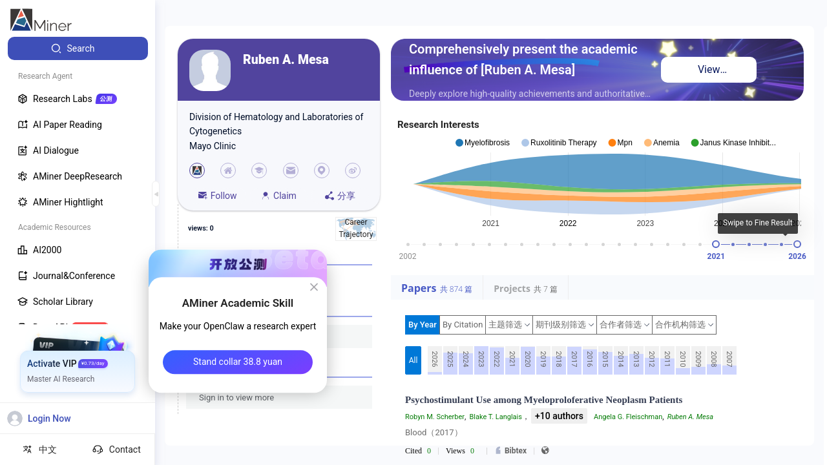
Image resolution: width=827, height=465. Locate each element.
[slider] (715, 244)
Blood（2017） (434, 432)
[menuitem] (78, 48)
